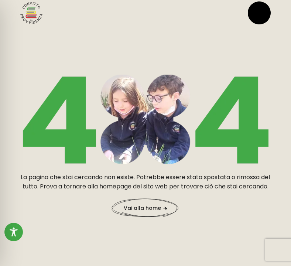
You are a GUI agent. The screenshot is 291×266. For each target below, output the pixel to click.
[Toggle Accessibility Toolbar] (14, 232)
